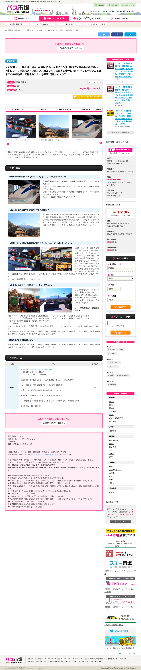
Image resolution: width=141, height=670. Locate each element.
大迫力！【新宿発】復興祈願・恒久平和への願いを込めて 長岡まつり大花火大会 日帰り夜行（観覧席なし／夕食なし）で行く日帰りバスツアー (124, 95)
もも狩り (120, 350)
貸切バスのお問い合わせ (114, 625)
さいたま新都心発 (116, 418)
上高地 (110, 362)
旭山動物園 (112, 384)
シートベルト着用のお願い (81, 661)
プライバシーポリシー (50, 661)
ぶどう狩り (112, 353)
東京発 (111, 405)
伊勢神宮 (111, 375)
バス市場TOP (9, 30)
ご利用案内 (99, 659)
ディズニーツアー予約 (67, 659)
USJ (111, 450)
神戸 (111, 457)
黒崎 (111, 480)
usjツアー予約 (55, 659)
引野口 (111, 483)
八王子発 (112, 411)
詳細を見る (113, 242)
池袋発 (111, 415)
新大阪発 (112, 447)
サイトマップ (68, 661)
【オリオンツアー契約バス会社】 (47, 455)
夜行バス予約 (32, 659)
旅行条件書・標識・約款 (35, 661)
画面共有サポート (96, 661)
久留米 (111, 473)
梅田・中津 (113, 441)
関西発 (112, 436)
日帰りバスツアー (19, 30)
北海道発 (112, 488)
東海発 (112, 427)
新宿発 (29, 30)
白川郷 (117, 362)
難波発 (111, 444)
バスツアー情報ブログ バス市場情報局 (119, 648)
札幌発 (111, 493)
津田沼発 (112, 421)
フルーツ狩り (113, 366)
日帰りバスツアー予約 (43, 659)
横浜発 (111, 408)
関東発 (112, 398)
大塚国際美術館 (123, 375)
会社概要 (60, 661)
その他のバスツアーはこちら (70, 48)
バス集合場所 (91, 659)
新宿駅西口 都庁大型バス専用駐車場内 (36, 369)
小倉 (111, 476)
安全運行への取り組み (119, 659)
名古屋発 (112, 431)
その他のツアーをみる (120, 132)
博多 (111, 466)
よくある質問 (108, 659)
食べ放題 (111, 350)
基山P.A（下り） (115, 470)
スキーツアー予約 (80, 659)
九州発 (112, 462)
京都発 (111, 454)
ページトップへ (129, 653)
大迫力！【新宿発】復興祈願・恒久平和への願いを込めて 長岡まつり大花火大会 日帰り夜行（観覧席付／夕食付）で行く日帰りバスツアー (124, 71)
